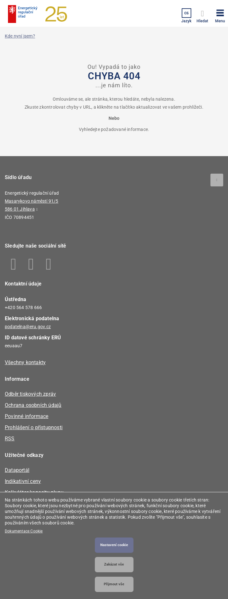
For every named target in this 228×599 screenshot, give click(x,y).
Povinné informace (26, 416)
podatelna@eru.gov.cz (28, 326)
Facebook (13, 264)
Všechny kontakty (25, 362)
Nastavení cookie (114, 545)
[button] (220, 15)
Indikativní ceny (23, 481)
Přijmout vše (114, 584)
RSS (10, 439)
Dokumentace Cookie (24, 531)
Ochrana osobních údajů (33, 405)
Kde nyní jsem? (20, 36)
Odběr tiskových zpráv (30, 394)
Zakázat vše (114, 564)
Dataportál (17, 470)
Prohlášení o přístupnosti (34, 427)
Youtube (48, 264)
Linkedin (31, 264)
